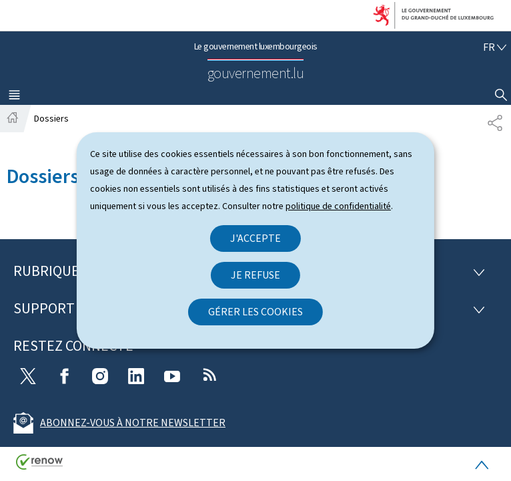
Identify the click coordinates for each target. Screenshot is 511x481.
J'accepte (255, 238)
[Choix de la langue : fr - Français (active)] (494, 47)
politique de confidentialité (338, 206)
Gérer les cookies (255, 312)
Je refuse (255, 275)
